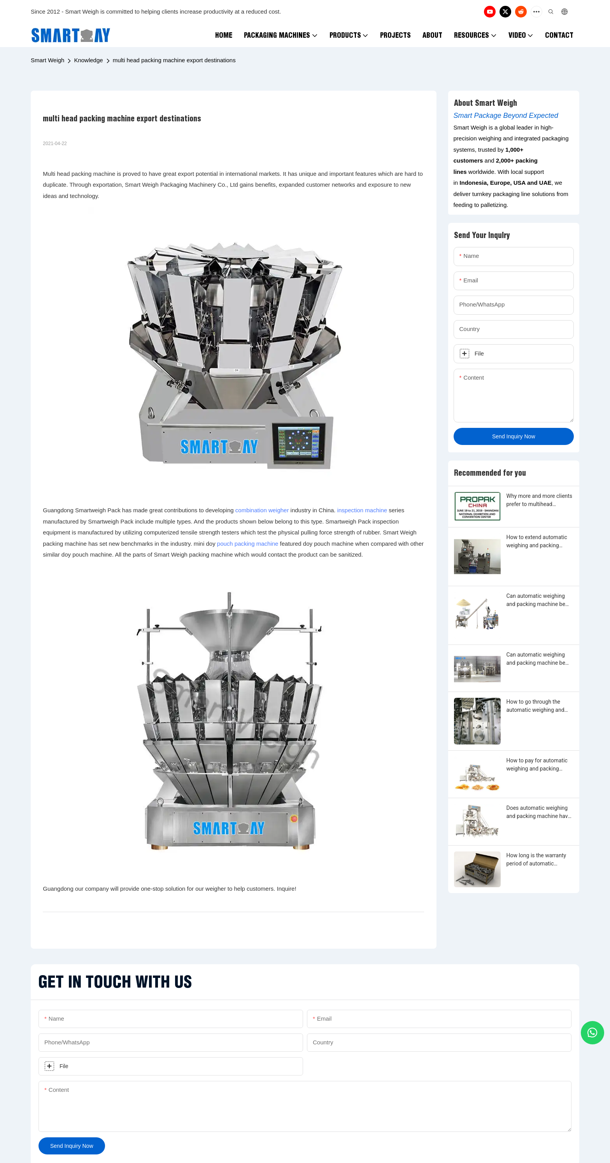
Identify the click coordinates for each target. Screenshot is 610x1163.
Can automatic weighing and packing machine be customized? (536, 600)
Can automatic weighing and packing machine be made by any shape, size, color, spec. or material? (536, 659)
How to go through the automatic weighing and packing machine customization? (535, 706)
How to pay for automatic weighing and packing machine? (537, 765)
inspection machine (362, 510)
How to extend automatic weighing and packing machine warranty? (537, 542)
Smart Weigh (47, 60)
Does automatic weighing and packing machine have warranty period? (539, 812)
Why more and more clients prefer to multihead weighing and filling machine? (540, 500)
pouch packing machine (248, 543)
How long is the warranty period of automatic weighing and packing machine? (536, 860)
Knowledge (88, 60)
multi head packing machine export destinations (174, 60)
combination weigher (262, 510)
